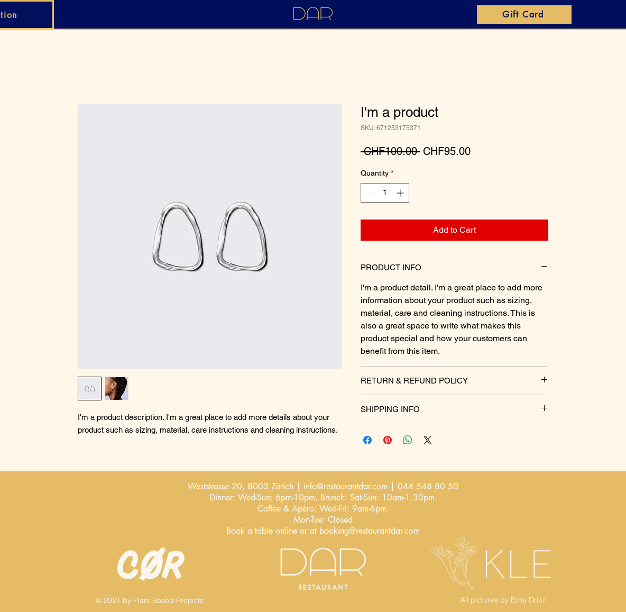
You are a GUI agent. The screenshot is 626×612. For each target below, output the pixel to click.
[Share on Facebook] (367, 440)
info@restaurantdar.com (345, 486)
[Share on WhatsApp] (407, 440)
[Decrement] (368, 193)
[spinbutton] (384, 193)
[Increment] (401, 193)
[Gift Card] (524, 14)
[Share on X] (427, 440)
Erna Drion (529, 600)
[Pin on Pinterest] (387, 440)
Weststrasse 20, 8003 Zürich (240, 486)
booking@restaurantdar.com (369, 530)
